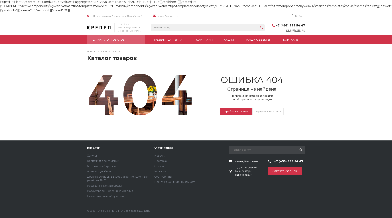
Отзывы (159, 166)
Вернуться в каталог (268, 111)
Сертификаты (163, 176)
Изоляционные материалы (104, 185)
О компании (163, 147)
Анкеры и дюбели (99, 171)
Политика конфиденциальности (175, 182)
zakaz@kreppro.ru (168, 16)
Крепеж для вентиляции (103, 161)
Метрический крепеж (101, 166)
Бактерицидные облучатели (105, 196)
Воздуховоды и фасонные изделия (110, 191)
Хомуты (92, 155)
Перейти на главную (235, 111)
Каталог (93, 147)
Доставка (160, 161)
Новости (160, 155)
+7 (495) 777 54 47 (290, 25)
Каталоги (160, 171)
